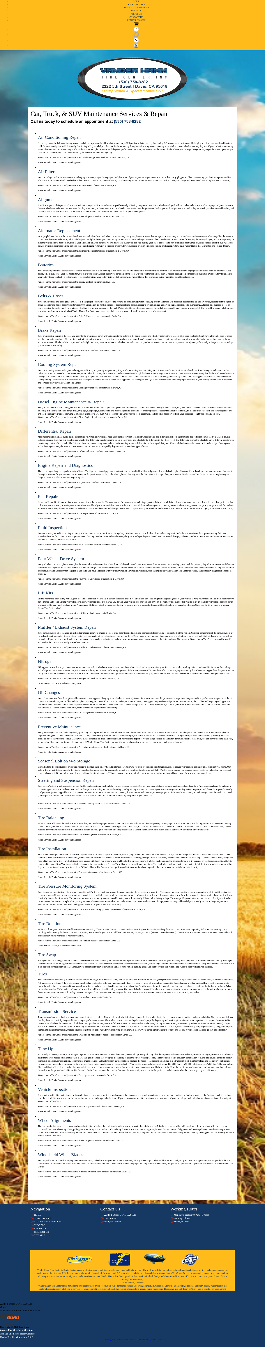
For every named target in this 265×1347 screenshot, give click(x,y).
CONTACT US (136, 17)
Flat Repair (48, 496)
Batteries (46, 264)
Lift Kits (45, 592)
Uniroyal (169, 1286)
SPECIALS (136, 10)
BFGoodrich (158, 1286)
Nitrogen (46, 661)
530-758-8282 (14, 1307)
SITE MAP (39, 1235)
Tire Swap (47, 954)
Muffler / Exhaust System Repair (67, 627)
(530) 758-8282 (127, 121)
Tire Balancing (51, 817)
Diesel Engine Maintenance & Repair (71, 402)
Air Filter (46, 171)
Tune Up (45, 1048)
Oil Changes (49, 692)
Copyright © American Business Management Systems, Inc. (132, 1339)
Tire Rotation (49, 923)
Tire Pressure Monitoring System (67, 886)
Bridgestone (179, 1286)
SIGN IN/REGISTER (136, 20)
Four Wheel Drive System (61, 558)
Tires (42, 974)
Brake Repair (49, 330)
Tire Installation (52, 848)
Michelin (147, 1286)
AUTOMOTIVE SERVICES (136, 7)
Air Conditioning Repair (59, 137)
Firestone (189, 1286)
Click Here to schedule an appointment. (208, 1289)
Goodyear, (138, 1286)
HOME (136, 1)
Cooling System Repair (58, 364)
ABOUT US (136, 14)
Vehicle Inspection (54, 1089)
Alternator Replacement (59, 230)
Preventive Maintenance (59, 726)
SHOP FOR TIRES (136, 4)
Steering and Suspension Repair (66, 780)
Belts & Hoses (50, 295)
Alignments (48, 199)
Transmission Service (57, 1011)
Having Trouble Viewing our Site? (16, 1337)
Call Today (184, 1289)
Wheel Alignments (54, 1120)
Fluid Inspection (52, 527)
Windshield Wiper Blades (60, 1154)
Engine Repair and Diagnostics (65, 465)
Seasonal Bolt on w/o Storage (64, 761)
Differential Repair (54, 431)
